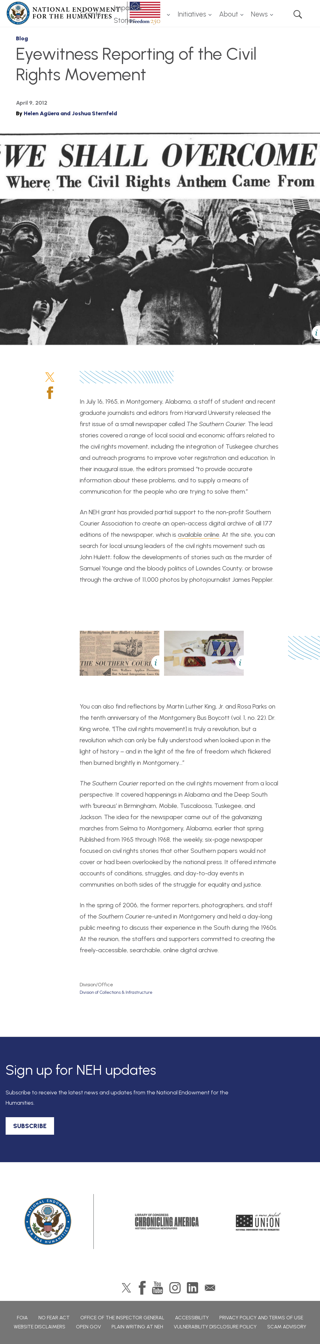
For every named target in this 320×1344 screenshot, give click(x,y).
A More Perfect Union (259, 1221)
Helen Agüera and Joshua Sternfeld (70, 113)
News (259, 14)
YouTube (157, 1287)
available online (198, 534)
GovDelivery (210, 1287)
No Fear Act (54, 1318)
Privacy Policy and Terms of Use (261, 1318)
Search (297, 14)
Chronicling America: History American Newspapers (167, 1221)
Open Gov (88, 1327)
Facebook (50, 392)
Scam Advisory (286, 1327)
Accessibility (192, 1318)
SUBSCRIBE (30, 1126)
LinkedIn (192, 1287)
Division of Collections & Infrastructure (116, 992)
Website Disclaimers (39, 1327)
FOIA (22, 1318)
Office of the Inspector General (122, 1318)
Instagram (175, 1287)
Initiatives (192, 14)
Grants (90, 14)
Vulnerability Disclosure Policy (215, 1327)
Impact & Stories (128, 14)
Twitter (50, 377)
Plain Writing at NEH (137, 1327)
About (228, 14)
